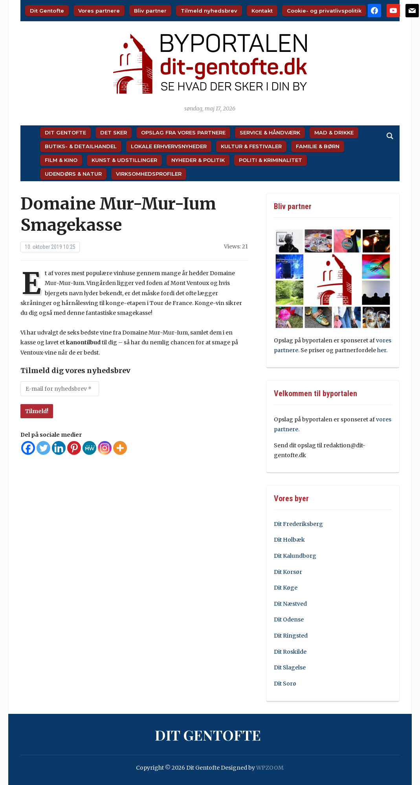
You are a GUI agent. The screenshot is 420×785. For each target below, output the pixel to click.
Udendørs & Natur (73, 174)
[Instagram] (105, 448)
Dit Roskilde (290, 651)
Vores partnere (99, 10)
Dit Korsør (288, 571)
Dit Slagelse (290, 667)
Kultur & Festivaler (251, 146)
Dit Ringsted (291, 635)
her (381, 350)
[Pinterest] (74, 448)
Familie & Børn (317, 146)
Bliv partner (150, 10)
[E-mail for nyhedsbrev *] (59, 388)
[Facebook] (28, 448)
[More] (120, 448)
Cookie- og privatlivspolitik (324, 10)
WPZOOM (270, 767)
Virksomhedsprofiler (149, 174)
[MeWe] (89, 448)
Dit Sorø (285, 683)
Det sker (113, 132)
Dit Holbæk (289, 539)
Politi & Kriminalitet (270, 160)
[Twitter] (43, 448)
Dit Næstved (290, 603)
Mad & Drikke (334, 132)
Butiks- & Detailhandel (81, 146)
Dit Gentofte (47, 10)
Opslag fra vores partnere (183, 132)
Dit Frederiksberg (298, 524)
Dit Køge (285, 587)
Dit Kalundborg (295, 555)
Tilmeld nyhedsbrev (209, 10)
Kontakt (262, 10)
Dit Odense (289, 619)
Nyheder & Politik (198, 160)
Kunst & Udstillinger (124, 160)
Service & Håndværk (270, 132)
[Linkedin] (59, 448)
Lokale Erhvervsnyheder (169, 146)
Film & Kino (61, 160)
